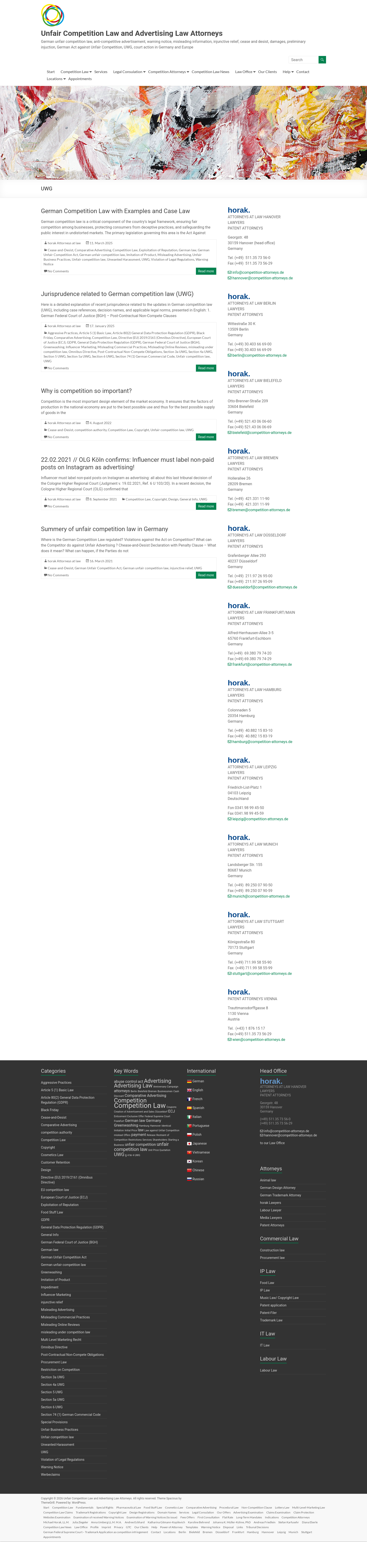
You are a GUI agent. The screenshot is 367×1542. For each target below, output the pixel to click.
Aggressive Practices (63, 333)
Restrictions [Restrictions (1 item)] (135, 1140)
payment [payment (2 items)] (138, 1135)
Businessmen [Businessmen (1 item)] (165, 1091)
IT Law (265, 1346)
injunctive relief (181, 568)
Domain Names (207, 1512)
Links (320, 1527)
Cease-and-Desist (60, 250)
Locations (54, 79)
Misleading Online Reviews (167, 347)
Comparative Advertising (93, 250)
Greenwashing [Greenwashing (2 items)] (126, 1126)
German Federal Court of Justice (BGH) (171, 343)
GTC (203, 1527)
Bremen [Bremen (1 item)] (152, 1091)
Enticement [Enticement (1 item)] (120, 1116)
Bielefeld (225, 1532)
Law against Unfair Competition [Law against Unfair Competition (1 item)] (161, 1130)
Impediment (50, 1288)
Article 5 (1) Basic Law (95, 333)
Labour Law (268, 1371)
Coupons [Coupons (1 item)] (171, 1107)
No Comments (58, 272)
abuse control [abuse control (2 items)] (125, 1082)
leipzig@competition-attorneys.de (258, 819)
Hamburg (287, 1532)
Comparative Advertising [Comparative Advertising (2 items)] (145, 1096)
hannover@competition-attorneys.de (260, 278)
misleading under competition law (65, 1333)
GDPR (71, 343)
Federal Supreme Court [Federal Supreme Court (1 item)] (157, 1116)
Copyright (141, 430)
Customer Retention (55, 1163)
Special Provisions (54, 1422)
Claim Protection (83, 1517)
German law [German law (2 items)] (135, 1121)
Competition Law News (210, 72)
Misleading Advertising (174, 255)
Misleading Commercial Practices (122, 347)
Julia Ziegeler (132, 1522)
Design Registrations (182, 1512)
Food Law (267, 1283)
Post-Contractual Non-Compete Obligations (130, 352)
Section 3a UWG (175, 352)
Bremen (239, 1532)
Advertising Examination (293, 1512)
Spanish (198, 1108)
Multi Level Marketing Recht (61, 1340)
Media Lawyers (271, 1218)
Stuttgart (63, 1536)
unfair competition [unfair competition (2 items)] (140, 1145)
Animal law (268, 1181)
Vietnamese (201, 1153)
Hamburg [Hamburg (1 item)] (144, 1126)
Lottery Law (291, 1507)
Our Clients (267, 72)
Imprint (179, 1527)
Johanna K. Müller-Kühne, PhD (287, 1522)
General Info (189, 500)
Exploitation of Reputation (158, 250)
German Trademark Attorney (280, 1196)
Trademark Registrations (129, 1512)
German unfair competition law (102, 255)
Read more (206, 272)
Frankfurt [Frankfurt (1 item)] (119, 1121)
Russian (198, 1179)
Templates (269, 1527)
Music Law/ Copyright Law (279, 1298)
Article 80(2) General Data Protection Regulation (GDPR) (154, 333)
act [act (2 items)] (140, 1082)
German (198, 1081)
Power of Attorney (248, 1527)
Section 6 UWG (103, 357)
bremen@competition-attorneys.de (259, 510)
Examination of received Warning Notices (153, 1517)
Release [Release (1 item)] (151, 1135)
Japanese (199, 1144)
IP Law (265, 1291)
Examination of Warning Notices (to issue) (207, 1517)
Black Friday (50, 1110)
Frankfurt (271, 1532)
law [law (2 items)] (141, 1130)
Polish (196, 1135)
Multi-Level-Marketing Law (61, 1512)
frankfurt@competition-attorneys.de (260, 665)
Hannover (303, 1532)
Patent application (273, 1306)
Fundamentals (87, 1507)
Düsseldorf (255, 1532)
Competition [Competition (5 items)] (130, 1100)
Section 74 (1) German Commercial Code (145, 357)
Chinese (198, 1170)
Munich (49, 1536)
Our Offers (267, 1512)
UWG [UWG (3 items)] (119, 1155)
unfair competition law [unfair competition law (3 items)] (141, 1147)
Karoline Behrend (253, 1522)
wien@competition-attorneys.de (256, 1040)
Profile (167, 1527)
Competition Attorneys (167, 72)
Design (173, 500)
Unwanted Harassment (123, 260)
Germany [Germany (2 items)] (153, 1121)
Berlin (212, 1532)
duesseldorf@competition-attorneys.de (262, 587)
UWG (146, 260)
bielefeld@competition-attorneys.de (260, 433)
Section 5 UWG (55, 357)
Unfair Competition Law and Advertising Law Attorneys (144, 33)
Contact (302, 72)
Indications (52, 1522)
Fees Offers (243, 1517)
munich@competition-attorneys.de (259, 897)
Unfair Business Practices (59, 1430)
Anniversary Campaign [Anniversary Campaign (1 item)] (165, 1087)
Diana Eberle (102, 1527)
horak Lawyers (270, 1203)
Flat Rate (285, 1517)
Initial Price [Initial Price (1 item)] (131, 1130)
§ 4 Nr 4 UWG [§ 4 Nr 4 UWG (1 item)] (132, 1155)
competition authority (90, 430)
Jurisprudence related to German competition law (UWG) (117, 294)
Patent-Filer (268, 1313)
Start (51, 72)
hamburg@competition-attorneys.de (260, 742)
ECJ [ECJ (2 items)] (171, 1111)
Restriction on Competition (60, 1370)
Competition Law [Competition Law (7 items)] (140, 1106)
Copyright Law (157, 1512)
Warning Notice (52, 1467)
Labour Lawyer (270, 1211)
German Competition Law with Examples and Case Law (115, 211)
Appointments (80, 79)
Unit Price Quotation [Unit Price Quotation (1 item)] (159, 1150)
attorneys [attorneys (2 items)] (122, 1091)
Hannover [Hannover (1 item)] (155, 1126)
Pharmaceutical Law (133, 1507)
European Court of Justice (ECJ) (64, 1198)
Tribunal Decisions (56, 1532)
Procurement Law (54, 1363)
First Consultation (265, 1517)
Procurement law (272, 1258)
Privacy (192, 1527)
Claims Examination (57, 1517)
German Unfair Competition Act (98, 568)
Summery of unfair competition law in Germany (104, 529)
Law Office (243, 72)
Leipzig (317, 1532)
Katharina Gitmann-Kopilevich (220, 1522)
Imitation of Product (141, 255)
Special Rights (108, 1507)
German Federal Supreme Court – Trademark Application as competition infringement (123, 1532)
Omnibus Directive (82, 352)
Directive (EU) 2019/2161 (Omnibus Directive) (152, 338)
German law (187, 250)
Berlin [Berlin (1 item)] (134, 1091)
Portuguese (200, 1126)
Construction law (272, 1251)
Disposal (307, 1527)
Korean (197, 1162)
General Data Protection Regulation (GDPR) (109, 343)
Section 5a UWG (79, 357)
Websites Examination (110, 1517)
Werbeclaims (50, 1475)
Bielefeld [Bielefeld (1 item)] (142, 1091)
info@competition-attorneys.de (256, 273)
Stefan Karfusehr (80, 1527)
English (197, 1090)
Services (100, 72)
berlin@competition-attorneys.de (257, 356)
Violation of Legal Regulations (172, 260)
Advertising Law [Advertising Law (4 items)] (133, 1086)
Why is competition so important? (86, 391)
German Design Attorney (278, 1188)
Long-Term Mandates (307, 1517)
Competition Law (74, 72)
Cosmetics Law (52, 1155)
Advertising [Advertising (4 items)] (157, 1081)
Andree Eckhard (188, 1522)
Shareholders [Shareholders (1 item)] (160, 1140)
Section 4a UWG (200, 352)
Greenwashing (54, 347)
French (197, 1099)
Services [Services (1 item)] (147, 1140)
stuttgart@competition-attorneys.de (260, 974)
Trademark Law (271, 1321)
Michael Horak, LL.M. (107, 1522)
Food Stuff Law (52, 1213)
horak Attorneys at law (64, 243)
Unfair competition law (89, 260)
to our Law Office (272, 1143)
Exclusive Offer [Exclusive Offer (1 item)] (135, 1116)
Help (286, 72)
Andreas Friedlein (55, 1527)
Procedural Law (236, 1507)
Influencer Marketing (81, 347)
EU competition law (55, 1190)
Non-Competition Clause (265, 1507)
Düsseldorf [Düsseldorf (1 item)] (161, 1112)
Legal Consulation (127, 72)
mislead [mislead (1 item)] (118, 1135)
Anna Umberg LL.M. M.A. (158, 1522)
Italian (196, 1117)
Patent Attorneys (272, 1226)
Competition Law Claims (96, 1512)
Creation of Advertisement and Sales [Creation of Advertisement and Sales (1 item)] (134, 1112)
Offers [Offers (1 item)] (127, 1135)
